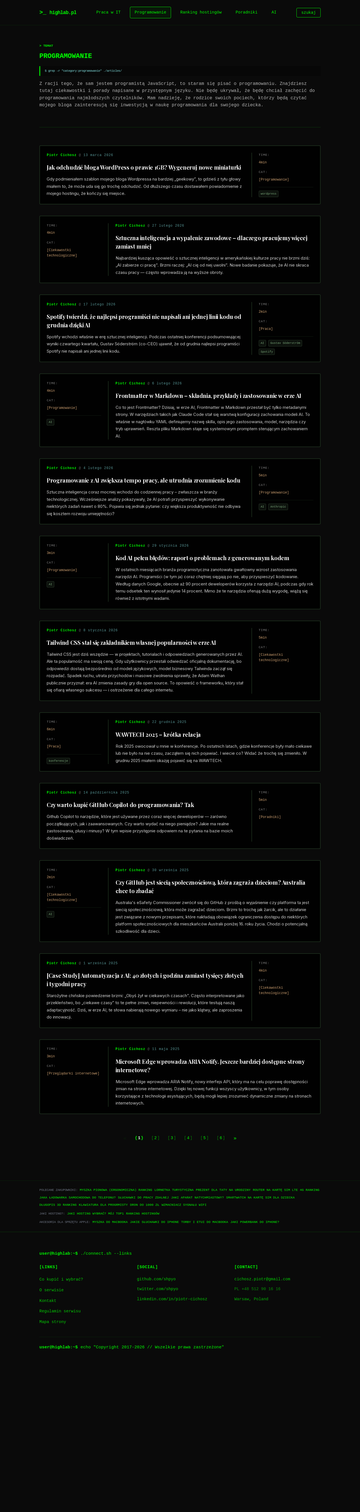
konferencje (63, 869)
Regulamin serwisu (60, 1461)
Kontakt (47, 1450)
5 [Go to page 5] (209, 1287)
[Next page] (246, 1287)
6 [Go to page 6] (228, 1287)
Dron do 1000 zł (144, 1354)
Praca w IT (108, 12)
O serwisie (51, 1440)
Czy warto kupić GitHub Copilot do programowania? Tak (139, 921)
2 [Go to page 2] (151, 1287)
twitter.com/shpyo (157, 1438)
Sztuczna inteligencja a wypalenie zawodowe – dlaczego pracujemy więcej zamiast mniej (209, 263)
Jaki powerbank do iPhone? (254, 1371)
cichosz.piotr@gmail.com (262, 1429)
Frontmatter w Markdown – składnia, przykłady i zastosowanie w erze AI (198, 438)
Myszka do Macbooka (110, 1371)
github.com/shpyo (156, 1429)
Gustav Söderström (281, 374)
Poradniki (247, 12)
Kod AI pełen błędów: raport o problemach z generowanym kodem (214, 635)
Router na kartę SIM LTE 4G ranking (286, 1339)
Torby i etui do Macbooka (204, 1371)
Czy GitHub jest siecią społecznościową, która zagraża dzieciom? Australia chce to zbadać (205, 1012)
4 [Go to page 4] (189, 1287)
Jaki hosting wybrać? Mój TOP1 (95, 1363)
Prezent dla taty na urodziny (223, 1339)
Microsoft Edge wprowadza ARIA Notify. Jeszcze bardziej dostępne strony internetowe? (210, 1209)
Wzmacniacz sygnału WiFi (183, 1354)
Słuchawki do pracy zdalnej (143, 1347)
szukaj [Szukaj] (308, 12)
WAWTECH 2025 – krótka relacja (174, 842)
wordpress (264, 198)
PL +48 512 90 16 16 (257, 1438)
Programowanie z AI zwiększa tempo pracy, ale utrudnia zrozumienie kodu (137, 540)
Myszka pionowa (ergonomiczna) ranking (116, 1339)
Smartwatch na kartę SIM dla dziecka (260, 1347)
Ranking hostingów (201, 12)
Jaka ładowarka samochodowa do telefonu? (77, 1347)
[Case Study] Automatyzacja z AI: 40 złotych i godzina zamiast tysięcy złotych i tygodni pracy (132, 1114)
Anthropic (274, 563)
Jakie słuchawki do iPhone (154, 1371)
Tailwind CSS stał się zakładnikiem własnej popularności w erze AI (140, 737)
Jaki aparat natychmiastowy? (197, 1347)
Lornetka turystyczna (174, 1339)
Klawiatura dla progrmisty (103, 1354)
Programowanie (150, 12)
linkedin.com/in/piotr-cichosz (172, 1448)
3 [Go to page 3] (170, 1287)
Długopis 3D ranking (57, 1354)
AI (274, 12)
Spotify (262, 382)
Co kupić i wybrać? (61, 1429)
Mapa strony (52, 1471)
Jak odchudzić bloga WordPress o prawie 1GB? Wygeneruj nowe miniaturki (139, 175)
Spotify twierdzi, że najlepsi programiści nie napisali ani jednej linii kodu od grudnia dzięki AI (137, 350)
